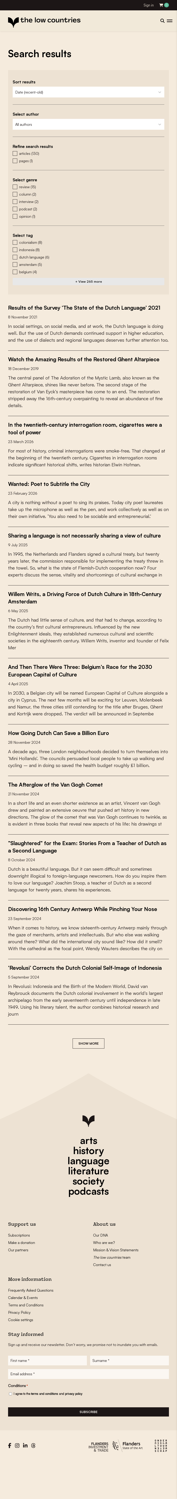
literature (88, 1207)
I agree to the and (48, 1431)
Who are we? (104, 1278)
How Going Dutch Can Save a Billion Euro (66, 754)
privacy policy (73, 1431)
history (88, 1187)
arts (88, 1176)
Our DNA (100, 1271)
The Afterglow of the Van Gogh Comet (62, 806)
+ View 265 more (88, 281)
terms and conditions (44, 1431)
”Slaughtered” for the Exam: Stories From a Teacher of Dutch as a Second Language (85, 868)
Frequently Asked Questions (30, 1326)
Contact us (102, 1301)
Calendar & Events (23, 1333)
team (111, 1293)
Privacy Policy (19, 1348)
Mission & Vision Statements (116, 1286)
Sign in (149, 5)
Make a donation (21, 1278)
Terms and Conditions (26, 1341)
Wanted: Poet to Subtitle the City (54, 498)
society (88, 1217)
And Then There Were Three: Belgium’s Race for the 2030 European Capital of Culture (81, 692)
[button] (88, 153)
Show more (88, 1080)
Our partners (18, 1286)
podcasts (88, 1227)
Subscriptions (19, 1271)
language (88, 1197)
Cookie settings (20, 1356)
